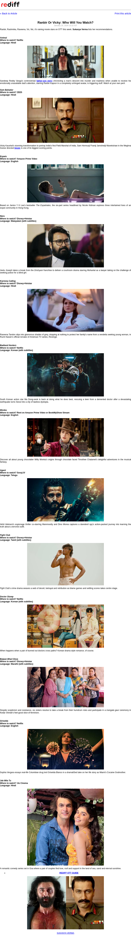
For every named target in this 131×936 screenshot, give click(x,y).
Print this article (123, 13)
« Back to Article (8, 13)
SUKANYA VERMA (65, 933)
